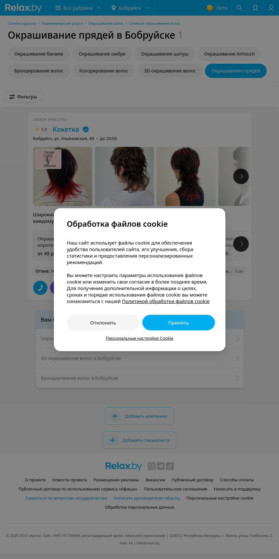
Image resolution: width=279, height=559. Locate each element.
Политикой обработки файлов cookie (165, 301)
